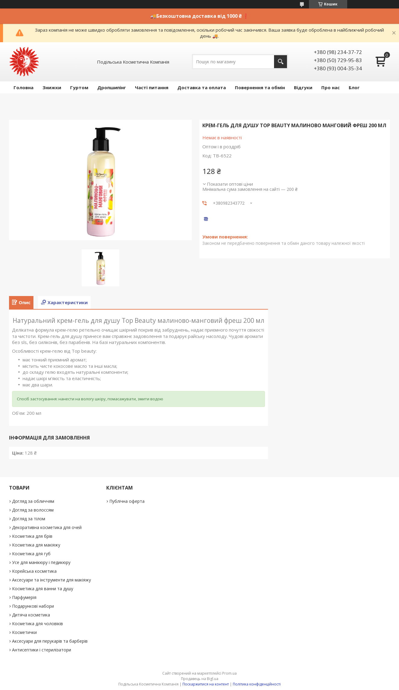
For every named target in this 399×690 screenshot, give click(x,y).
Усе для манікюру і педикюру (41, 562)
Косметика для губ (31, 553)
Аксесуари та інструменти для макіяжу (51, 580)
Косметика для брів (32, 536)
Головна (23, 87)
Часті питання (151, 87)
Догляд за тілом (28, 518)
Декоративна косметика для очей (47, 527)
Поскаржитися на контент (205, 684)
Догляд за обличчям (33, 501)
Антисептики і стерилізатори (41, 650)
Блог (354, 87)
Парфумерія (24, 597)
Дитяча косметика (31, 615)
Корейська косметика (34, 571)
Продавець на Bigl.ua (199, 678)
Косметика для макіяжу (36, 545)
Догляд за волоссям (33, 510)
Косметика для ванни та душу (42, 588)
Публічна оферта (127, 501)
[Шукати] (280, 61)
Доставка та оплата (201, 87)
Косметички (24, 632)
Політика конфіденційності (257, 684)
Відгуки (303, 87)
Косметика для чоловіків (37, 623)
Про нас (330, 87)
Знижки (51, 87)
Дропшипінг (111, 87)
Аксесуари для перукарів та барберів (50, 641)
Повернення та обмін (260, 87)
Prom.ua (229, 673)
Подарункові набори (33, 606)
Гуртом (79, 87)
